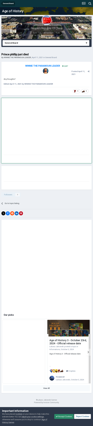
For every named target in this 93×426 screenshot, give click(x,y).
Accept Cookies (64, 416)
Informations (54, 349)
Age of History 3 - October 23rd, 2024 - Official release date (68, 342)
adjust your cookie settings (33, 417)
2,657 (65, 66)
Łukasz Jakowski (56, 346)
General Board (51, 57)
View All (46, 388)
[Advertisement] (26, 127)
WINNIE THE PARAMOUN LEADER (17, 57)
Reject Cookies (82, 416)
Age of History (12, 11)
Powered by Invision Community (46, 403)
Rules (58, 33)
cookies (19, 414)
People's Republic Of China (46, 28)
